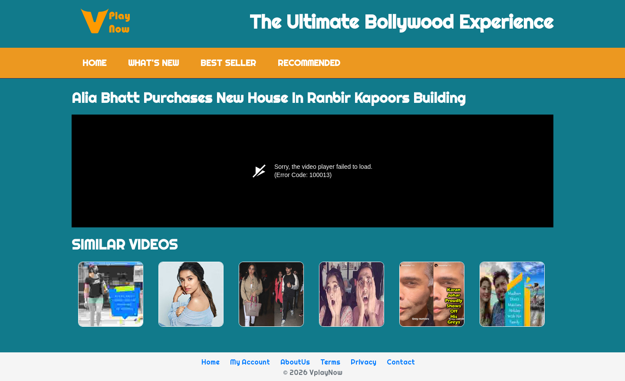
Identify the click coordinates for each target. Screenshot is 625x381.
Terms (330, 362)
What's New (153, 62)
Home (99, 62)
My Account (250, 362)
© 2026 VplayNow (312, 372)
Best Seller (228, 62)
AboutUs (295, 362)
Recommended (309, 62)
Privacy (363, 362)
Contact (401, 362)
